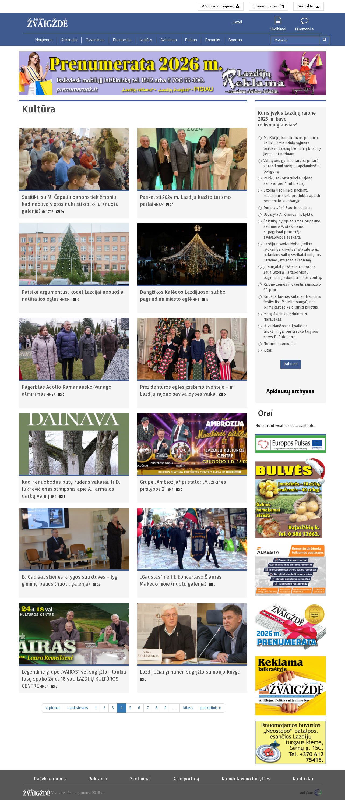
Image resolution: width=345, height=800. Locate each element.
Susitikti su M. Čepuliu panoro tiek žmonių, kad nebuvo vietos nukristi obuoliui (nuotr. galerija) (70, 204)
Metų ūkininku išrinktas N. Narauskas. (283, 317)
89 (158, 205)
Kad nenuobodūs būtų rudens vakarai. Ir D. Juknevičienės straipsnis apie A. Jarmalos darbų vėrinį (71, 489)
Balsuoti (291, 364)
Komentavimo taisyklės (246, 778)
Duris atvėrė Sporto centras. (285, 208)
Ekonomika (122, 40)
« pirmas (53, 708)
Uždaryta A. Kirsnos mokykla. (285, 214)
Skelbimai (278, 29)
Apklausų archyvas (290, 391)
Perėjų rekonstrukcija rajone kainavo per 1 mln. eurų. (285, 181)
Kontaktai (303, 778)
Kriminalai (69, 40)
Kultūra (146, 40)
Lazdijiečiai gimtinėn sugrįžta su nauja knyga (190, 672)
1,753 (48, 212)
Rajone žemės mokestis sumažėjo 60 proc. (289, 287)
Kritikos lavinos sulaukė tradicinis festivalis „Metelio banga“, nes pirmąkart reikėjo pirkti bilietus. (289, 302)
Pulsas (191, 40)
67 (44, 686)
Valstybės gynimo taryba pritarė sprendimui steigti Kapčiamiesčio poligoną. (289, 166)
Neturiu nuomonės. (277, 343)
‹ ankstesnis (77, 708)
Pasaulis (212, 40)
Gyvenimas (95, 40)
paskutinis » (210, 708)
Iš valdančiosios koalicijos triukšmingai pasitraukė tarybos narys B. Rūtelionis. (288, 331)
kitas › (188, 708)
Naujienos (43, 40)
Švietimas (168, 40)
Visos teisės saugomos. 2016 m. (78, 793)
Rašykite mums (50, 778)
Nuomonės (304, 29)
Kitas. (265, 350)
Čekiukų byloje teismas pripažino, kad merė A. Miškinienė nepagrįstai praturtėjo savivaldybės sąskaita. (289, 229)
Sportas (235, 40)
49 (51, 394)
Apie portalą (186, 778)
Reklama (97, 778)
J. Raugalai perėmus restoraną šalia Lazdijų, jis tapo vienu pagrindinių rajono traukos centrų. (290, 272)
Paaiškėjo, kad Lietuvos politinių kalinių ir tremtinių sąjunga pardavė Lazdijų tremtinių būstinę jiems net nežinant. (289, 146)
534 (65, 300)
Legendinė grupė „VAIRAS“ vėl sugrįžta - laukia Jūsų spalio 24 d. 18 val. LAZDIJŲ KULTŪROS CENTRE (74, 679)
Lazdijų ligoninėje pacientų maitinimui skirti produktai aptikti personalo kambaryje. (289, 195)
